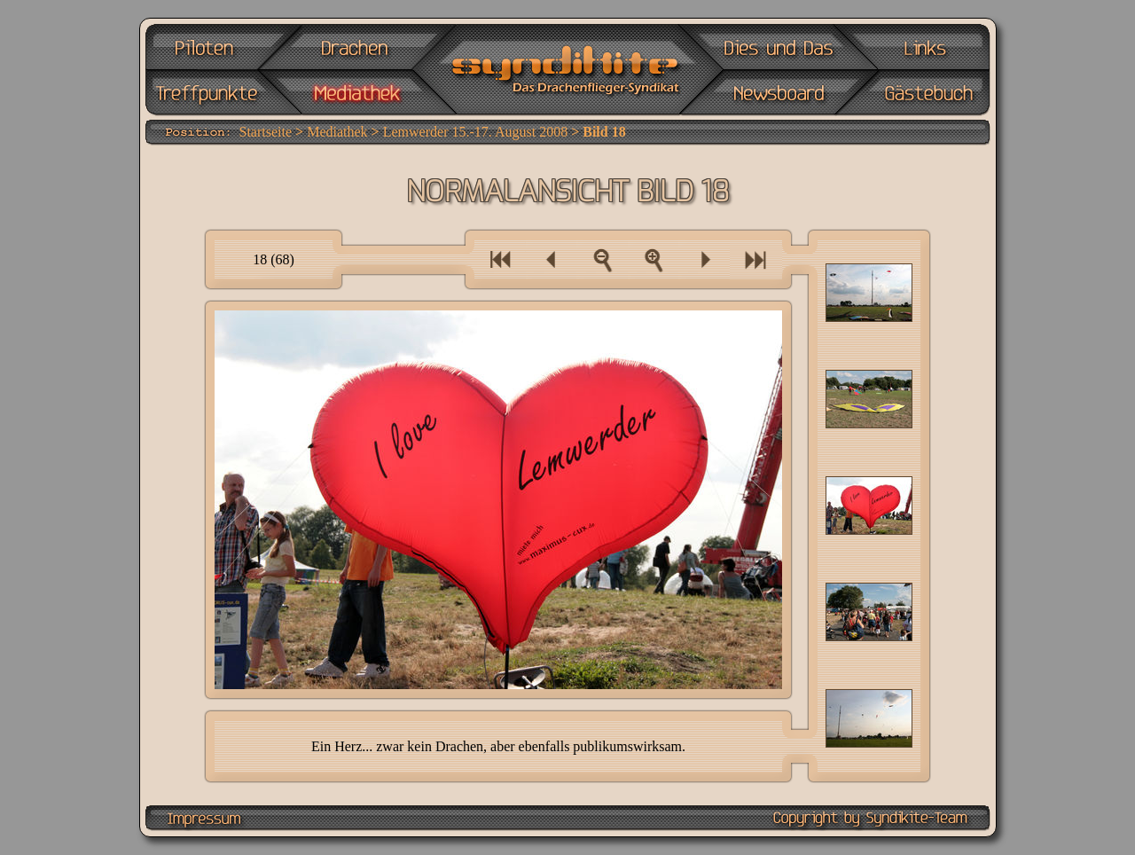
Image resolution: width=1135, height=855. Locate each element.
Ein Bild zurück (551, 259)
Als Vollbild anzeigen (653, 259)
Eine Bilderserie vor (756, 259)
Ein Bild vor (704, 259)
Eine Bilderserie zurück (500, 259)
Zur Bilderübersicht (602, 259)
